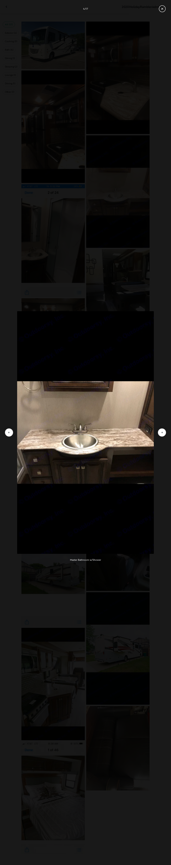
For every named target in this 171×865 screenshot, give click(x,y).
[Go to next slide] (162, 433)
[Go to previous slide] (9, 433)
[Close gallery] (162, 8)
